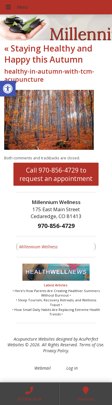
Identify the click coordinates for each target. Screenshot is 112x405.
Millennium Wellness (38, 247)
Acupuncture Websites (34, 339)
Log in (72, 368)
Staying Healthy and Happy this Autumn (48, 54)
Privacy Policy (55, 350)
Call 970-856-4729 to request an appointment (56, 174)
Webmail (42, 368)
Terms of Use (91, 344)
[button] (8, 88)
